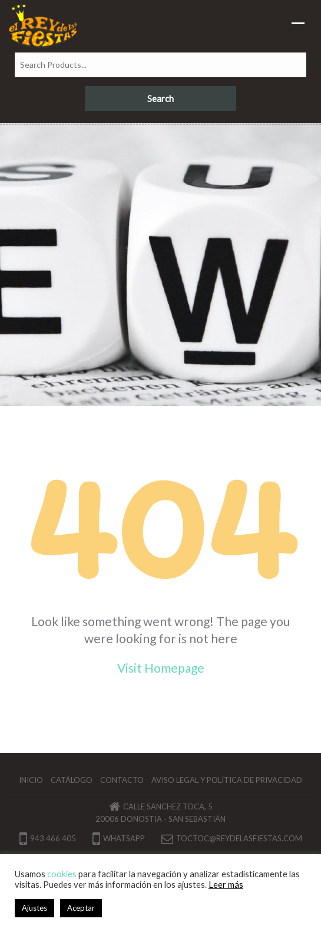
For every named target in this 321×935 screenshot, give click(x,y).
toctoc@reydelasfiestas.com (239, 838)
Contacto (122, 780)
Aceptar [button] (81, 908)
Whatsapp (118, 838)
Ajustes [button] (34, 908)
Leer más (226, 885)
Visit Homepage (160, 667)
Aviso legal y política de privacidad (226, 780)
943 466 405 (47, 838)
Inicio (31, 780)
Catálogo (71, 780)
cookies (62, 874)
